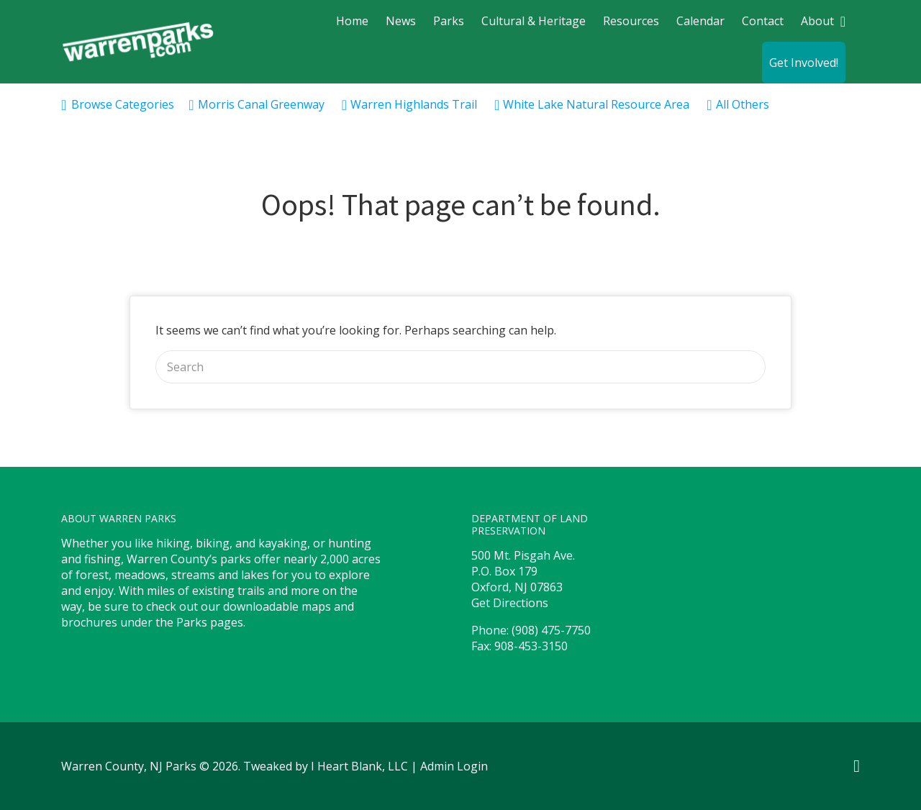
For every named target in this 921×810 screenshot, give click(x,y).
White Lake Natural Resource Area (596, 104)
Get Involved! (803, 62)
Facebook (856, 766)
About (817, 21)
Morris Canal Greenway (261, 104)
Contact (763, 21)
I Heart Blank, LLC (359, 766)
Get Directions (509, 603)
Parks (448, 21)
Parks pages (209, 622)
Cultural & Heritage (533, 21)
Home (352, 21)
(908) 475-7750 (551, 630)
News (401, 21)
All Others (742, 104)
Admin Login (454, 766)
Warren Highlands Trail (413, 104)
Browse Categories (122, 104)
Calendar (700, 21)
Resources (631, 21)
